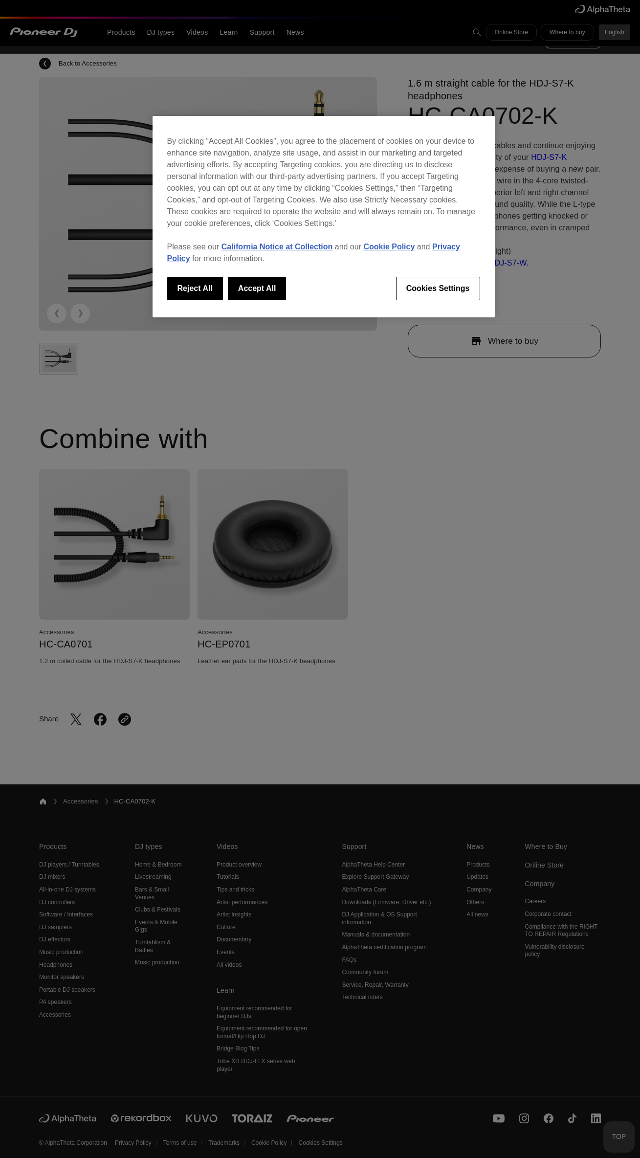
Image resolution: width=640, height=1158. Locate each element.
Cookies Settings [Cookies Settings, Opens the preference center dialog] (438, 288)
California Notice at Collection (277, 247)
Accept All (257, 288)
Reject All (195, 288)
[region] (324, 216)
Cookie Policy (389, 247)
